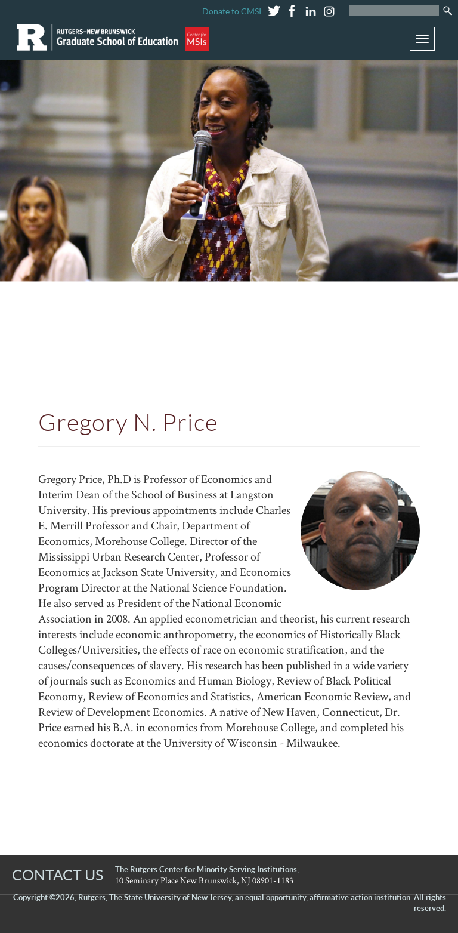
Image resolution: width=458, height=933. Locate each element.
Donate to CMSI (231, 11)
